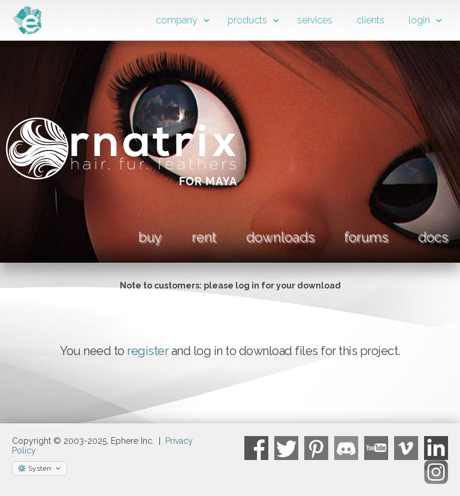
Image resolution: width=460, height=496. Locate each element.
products (247, 20)
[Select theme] (39, 468)
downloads (280, 237)
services (314, 20)
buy (150, 237)
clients (370, 20)
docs (433, 237)
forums (366, 237)
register (147, 351)
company (177, 20)
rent (204, 237)
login (419, 20)
